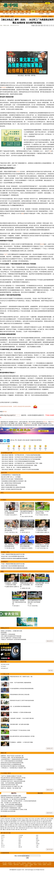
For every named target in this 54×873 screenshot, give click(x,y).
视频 (49, 11)
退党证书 (49, 864)
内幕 (30, 821)
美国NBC (42, 532)
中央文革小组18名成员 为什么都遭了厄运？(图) (11, 786)
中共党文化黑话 (12, 514)
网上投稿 (5, 862)
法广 (8, 823)
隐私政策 (29, 862)
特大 (47, 25)
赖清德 (50, 820)
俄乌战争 (3, 87)
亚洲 (14, 13)
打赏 (39, 25)
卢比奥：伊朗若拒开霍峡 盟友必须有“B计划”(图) (13, 554)
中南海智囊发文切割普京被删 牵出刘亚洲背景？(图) (13, 481)
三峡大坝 (48, 818)
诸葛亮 (50, 827)
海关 (51, 826)
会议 (11, 548)
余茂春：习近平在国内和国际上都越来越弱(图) (20, 682)
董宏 (32, 516)
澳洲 (11, 13)
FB (14, 823)
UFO (30, 605)
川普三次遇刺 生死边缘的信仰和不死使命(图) (11, 636)
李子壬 (3, 847)
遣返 (1, 827)
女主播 (37, 826)
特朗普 (14, 818)
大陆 (8, 11)
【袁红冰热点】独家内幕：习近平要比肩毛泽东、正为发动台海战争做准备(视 (18, 800)
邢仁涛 (3, 845)
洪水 (8, 820)
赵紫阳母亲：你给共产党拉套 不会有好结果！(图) (12, 755)
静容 (20, 843)
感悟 (10, 829)
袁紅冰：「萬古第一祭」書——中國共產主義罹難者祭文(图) (16, 467)
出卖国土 (38, 818)
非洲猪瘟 (26, 824)
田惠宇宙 (26, 516)
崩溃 (27, 532)
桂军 (24, 827)
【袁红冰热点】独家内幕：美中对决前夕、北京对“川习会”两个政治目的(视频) (20, 469)
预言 (14, 829)
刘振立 (44, 548)
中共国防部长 (30, 548)
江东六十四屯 (7, 826)
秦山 (2, 843)
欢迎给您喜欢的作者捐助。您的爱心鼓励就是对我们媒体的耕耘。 (16, 406)
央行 (23, 823)
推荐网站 (5, 864)
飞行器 (33, 605)
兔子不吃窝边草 (40, 514)
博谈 (25, 11)
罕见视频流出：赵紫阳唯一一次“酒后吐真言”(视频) (21, 742)
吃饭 (16, 532)
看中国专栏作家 (6, 833)
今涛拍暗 (21, 835)
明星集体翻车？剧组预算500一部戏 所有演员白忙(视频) (19, 602)
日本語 (49, 862)
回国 (5, 827)
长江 (4, 820)
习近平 (6, 254)
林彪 (41, 827)
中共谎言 (18, 514)
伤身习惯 (11, 532)
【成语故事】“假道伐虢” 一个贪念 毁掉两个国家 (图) (22, 718)
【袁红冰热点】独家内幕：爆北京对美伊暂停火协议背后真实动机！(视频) (19, 465)
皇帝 (48, 827)
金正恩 (44, 820)
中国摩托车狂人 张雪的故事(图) (8, 634)
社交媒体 (11, 823)
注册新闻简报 (5, 853)
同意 (48, 3)
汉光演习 (19, 820)
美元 (29, 823)
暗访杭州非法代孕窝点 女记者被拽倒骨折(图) (11, 764)
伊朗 (14, 548)
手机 (12, 829)
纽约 (29, 11)
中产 (3, 824)
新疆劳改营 (30, 826)
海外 (14, 827)
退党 (33, 820)
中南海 (27, 821)
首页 (4, 11)
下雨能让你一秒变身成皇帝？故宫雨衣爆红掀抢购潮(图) (13, 639)
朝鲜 (16, 823)
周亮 (30, 516)
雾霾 (33, 824)
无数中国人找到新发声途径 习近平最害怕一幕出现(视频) (13, 797)
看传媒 (40, 864)
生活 (41, 11)
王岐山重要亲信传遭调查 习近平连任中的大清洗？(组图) (27, 513)
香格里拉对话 (24, 548)
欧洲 (7, 13)
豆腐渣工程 (39, 586)
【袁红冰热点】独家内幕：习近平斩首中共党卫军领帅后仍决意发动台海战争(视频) (21, 457)
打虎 (48, 821)
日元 (42, 823)
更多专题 (50, 670)
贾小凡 (3, 837)
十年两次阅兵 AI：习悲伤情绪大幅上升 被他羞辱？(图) (13, 767)
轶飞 (2, 838)
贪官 (37, 821)
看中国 (11, 6)
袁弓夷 (11, 820)
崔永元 (24, 821)
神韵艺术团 (16, 864)
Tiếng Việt (45, 862)
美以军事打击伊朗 (5, 664)
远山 (20, 838)
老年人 (7, 532)
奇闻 (45, 11)
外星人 (36, 605)
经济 (25, 532)
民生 (12, 827)
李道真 (20, 837)
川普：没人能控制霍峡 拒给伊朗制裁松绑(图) (20, 706)
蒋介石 (32, 827)
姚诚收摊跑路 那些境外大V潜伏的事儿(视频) (11, 795)
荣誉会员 (45, 421)
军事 (26, 13)
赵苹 (37, 842)
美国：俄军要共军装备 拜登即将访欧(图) (11, 483)
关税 (4, 821)
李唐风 (37, 840)
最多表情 (40, 793)
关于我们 (19, 862)
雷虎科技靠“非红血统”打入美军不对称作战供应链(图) (22, 700)
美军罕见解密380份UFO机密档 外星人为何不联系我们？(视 (34, 602)
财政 (51, 823)
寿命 (21, 829)
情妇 (39, 821)
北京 (48, 532)
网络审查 (2, 826)
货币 (35, 823)
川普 (7, 548)
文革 (24, 829)
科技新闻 (22, 13)
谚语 (45, 514)
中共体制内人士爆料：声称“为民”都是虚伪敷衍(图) (12, 757)
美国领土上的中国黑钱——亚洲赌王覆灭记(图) (11, 630)
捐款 (14, 862)
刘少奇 (43, 827)
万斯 (9, 821)
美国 (16, 11)
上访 (48, 824)
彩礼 (27, 588)
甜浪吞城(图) (4, 632)
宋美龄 (35, 827)
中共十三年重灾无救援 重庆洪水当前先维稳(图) (11, 760)
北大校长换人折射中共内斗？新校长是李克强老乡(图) (13, 781)
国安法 (1, 820)
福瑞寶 (44, 864)
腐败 (44, 821)
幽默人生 (4, 829)
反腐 (46, 821)
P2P (31, 824)
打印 (45, 25)
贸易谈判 (15, 821)
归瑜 (37, 837)
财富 (1, 824)
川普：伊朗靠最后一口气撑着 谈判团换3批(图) (20, 712)
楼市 (49, 823)
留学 (49, 826)
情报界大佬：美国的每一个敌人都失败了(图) (11, 788)
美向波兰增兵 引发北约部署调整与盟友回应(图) (12, 556)
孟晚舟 (1, 821)
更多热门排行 (49, 789)
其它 (30, 13)
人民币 (37, 823)
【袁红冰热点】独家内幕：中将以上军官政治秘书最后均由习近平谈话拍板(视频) (20, 459)
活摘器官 (42, 818)
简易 (37, 835)
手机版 (33, 25)
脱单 (29, 588)
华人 (42, 826)
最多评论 (13, 793)
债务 (25, 823)
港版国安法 (15, 820)
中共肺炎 (2, 818)
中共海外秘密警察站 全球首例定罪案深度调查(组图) (21, 688)
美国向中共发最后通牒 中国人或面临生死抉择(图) (13, 487)
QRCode (12, 440)
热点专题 (3, 661)
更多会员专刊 (49, 641)
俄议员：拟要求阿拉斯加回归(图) (9, 485)
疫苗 (6, 820)
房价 (21, 824)
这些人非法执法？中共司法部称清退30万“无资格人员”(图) (14, 809)
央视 (40, 826)
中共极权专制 (32, 440)
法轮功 (50, 824)
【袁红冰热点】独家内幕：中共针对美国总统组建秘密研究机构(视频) (18, 461)
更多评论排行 (49, 812)
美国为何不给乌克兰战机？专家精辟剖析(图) (12, 479)
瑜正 (20, 845)
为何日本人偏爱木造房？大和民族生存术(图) (11, 637)
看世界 (7, 16)
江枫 (37, 845)
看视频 (31, 864)
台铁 (45, 818)
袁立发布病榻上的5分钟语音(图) (8, 811)
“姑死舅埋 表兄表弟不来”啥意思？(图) (9, 784)
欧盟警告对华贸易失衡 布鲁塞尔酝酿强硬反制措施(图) (14, 558)
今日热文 (3, 499)
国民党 (30, 820)
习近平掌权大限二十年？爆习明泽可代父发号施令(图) (13, 799)
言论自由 (34, 826)
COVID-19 (23, 818)
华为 (41, 821)
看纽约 (35, 864)
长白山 (16, 826)
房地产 (46, 823)
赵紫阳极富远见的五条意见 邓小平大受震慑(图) (11, 779)
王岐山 (22, 516)
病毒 (22, 213)
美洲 (4, 13)
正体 (36, 25)
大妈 (19, 824)
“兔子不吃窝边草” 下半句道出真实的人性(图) (20, 730)
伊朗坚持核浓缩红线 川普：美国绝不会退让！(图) (21, 676)
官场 (12, 11)
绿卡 (10, 827)
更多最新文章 (49, 769)
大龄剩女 (23, 588)
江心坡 (23, 826)
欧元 (40, 823)
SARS (26, 826)
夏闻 (37, 838)
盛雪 (20, 842)
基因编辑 (36, 824)
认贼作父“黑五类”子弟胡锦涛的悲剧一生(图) (11, 807)
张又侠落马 (3, 666)
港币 (44, 823)
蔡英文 (11, 824)
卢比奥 (17, 818)
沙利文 (18, 171)
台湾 (8, 824)
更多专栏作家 (49, 849)
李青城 (37, 843)
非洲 (17, 13)
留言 (42, 25)
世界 (33, 11)
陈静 (20, 840)
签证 (3, 827)
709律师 (45, 824)
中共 (29, 532)
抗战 (26, 827)
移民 (45, 826)
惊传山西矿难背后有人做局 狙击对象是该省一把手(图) (22, 736)
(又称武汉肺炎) (7, 818)
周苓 (2, 840)
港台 (20, 11)
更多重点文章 (49, 748)
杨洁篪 (42, 244)
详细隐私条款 (30, 3)
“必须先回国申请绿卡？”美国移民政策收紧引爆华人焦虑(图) (14, 759)
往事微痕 (23, 820)
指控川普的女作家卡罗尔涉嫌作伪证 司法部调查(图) (12, 766)
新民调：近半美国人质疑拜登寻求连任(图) (11, 489)
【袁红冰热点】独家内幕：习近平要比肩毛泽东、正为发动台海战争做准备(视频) (20, 455)
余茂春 (7, 514)
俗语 (47, 514)
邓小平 (38, 827)
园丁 (2, 842)
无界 (30, 866)
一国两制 (5, 823)
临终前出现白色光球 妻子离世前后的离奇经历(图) (12, 762)
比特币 (32, 823)
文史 (37, 11)
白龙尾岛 (19, 826)
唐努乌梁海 (12, 826)
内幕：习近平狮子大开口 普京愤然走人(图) (10, 802)
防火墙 (40, 824)
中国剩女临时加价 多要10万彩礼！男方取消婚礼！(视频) (27, 584)
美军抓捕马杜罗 (4, 668)
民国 (22, 827)
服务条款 (24, 862)
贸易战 (26, 818)
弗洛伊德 (36, 820)
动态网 (26, 866)
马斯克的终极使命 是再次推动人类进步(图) (19, 694)
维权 (42, 824)
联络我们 (10, 862)
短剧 (17, 605)
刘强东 (16, 824)
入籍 (8, 827)
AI (18, 605)
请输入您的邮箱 (18, 855)
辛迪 (37, 847)
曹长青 (20, 847)
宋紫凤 (3, 835)
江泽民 (21, 821)
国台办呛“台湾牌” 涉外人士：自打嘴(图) (11, 477)
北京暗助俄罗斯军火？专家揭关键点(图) (11, 474)
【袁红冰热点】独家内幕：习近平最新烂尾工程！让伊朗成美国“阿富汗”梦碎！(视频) (21, 463)
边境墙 (7, 821)
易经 (1, 829)
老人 (14, 532)
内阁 (9, 548)
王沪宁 (18, 821)
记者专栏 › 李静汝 (47, 16)
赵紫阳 (38, 532)
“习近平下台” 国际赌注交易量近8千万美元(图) (11, 776)
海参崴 (6, 824)
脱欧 (21, 823)
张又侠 (41, 548)
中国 (50, 151)
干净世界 (10, 864)
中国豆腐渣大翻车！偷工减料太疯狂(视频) (19, 724)
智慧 (8, 829)
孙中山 (29, 827)
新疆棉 (51, 818)
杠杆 (27, 823)
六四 (35, 818)
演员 (15, 605)
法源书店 (22, 864)
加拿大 (18, 823)
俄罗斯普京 (39, 440)
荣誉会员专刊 (5, 628)
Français (39, 862)
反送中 (34, 821)
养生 (26, 829)
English (34, 862)
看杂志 (26, 864)
